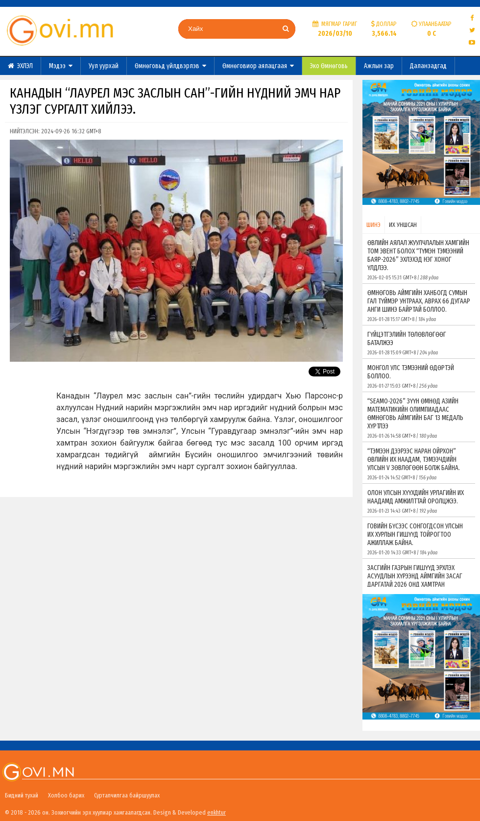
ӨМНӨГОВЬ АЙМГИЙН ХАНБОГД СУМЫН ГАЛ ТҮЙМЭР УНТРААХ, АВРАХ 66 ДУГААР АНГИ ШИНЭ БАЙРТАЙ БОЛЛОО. (418, 306)
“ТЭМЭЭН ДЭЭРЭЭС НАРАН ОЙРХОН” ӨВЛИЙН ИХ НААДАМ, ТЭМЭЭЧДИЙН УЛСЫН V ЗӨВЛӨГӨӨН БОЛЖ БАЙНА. (418, 464)
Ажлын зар (379, 66)
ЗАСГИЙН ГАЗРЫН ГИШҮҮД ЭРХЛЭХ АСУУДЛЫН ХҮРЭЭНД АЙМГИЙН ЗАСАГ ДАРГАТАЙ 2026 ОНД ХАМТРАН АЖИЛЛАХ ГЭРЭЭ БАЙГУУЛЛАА (418, 585)
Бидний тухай (21, 795)
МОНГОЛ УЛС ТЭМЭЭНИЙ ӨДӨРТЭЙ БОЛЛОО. (418, 376)
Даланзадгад (428, 66)
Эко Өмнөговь (329, 66)
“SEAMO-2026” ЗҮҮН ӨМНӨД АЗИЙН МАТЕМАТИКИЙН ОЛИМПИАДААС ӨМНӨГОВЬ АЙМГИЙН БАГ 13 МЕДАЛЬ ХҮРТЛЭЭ (418, 418)
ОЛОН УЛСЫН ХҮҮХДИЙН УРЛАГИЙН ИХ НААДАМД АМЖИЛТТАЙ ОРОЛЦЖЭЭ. (418, 501)
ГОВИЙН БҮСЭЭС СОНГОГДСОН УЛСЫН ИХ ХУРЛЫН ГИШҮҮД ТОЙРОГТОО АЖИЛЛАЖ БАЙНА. (418, 539)
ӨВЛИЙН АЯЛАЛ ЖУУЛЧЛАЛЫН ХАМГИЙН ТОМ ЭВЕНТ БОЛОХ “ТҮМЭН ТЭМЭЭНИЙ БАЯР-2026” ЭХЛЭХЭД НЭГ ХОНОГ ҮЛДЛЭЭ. (418, 260)
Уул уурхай (104, 66)
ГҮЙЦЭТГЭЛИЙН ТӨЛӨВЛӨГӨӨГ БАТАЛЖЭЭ (418, 343)
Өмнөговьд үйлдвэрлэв (170, 66)
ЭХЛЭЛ (20, 66)
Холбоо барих (66, 795)
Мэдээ (60, 66)
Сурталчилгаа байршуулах (127, 795)
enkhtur (216, 812)
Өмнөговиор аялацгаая (258, 66)
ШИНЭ (373, 224)
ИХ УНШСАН (403, 224)
